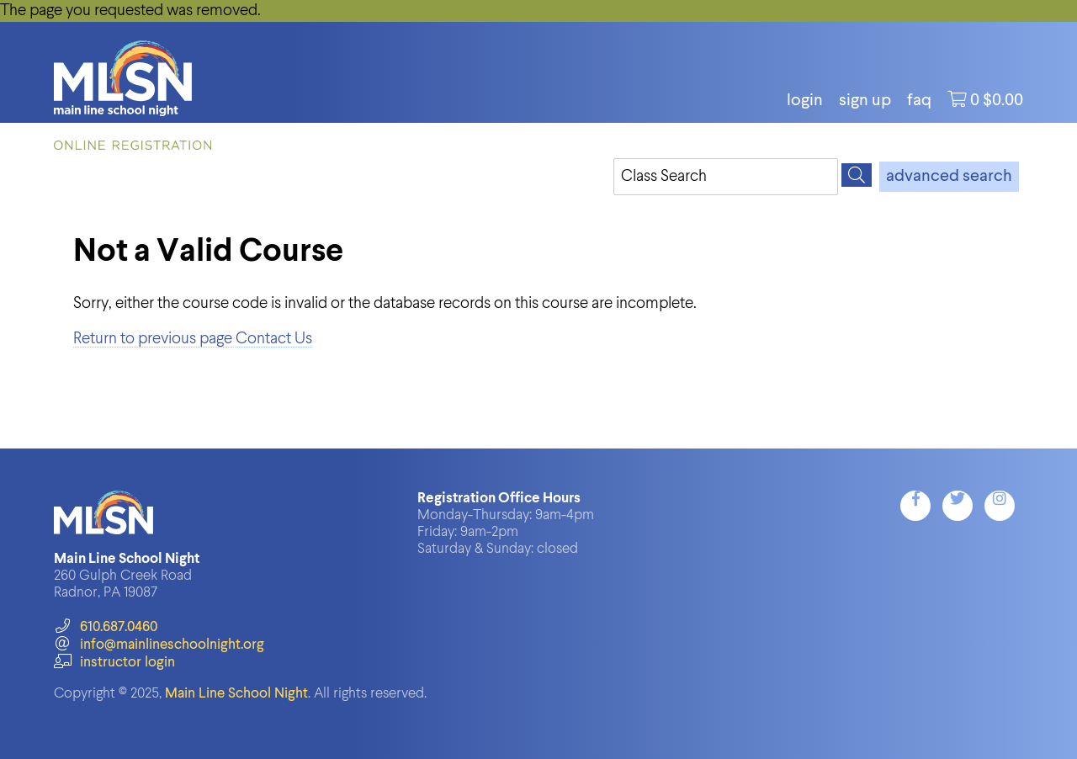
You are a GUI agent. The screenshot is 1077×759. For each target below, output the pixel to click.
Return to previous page (152, 339)
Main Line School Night (236, 694)
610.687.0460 (105, 627)
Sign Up (865, 101)
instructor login (114, 663)
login (805, 101)
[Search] (856, 175)
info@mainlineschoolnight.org (159, 645)
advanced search (949, 176)
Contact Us (274, 339)
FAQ (919, 101)
